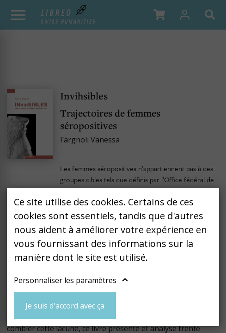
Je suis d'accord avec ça (64, 306)
